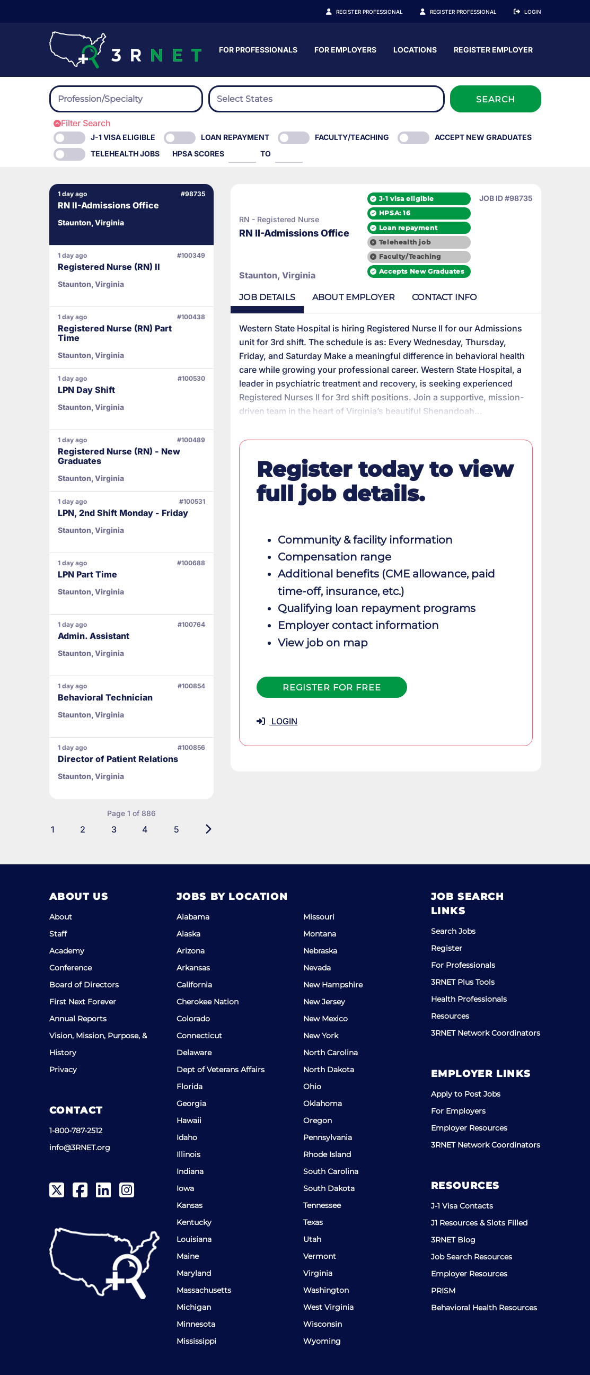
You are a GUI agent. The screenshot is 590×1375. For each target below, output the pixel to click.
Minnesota (196, 1324)
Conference (70, 968)
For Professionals (362, 49)
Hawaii (189, 1120)
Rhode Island (327, 1154)
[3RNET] (125, 50)
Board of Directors (84, 984)
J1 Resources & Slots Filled (479, 1223)
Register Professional (381, 11)
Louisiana (194, 1239)
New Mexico (325, 1018)
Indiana (190, 1171)
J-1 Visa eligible (123, 137)
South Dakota (329, 1188)
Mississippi (196, 1341)
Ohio (312, 1086)
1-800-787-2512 (75, 1130)
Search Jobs (453, 931)
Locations (519, 49)
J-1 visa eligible (406, 199)
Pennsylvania (327, 1137)
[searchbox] (116, 99)
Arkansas (193, 968)
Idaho (187, 1137)
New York (320, 1035)
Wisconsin (322, 1324)
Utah (312, 1239)
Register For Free (319, 687)
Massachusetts (204, 1290)
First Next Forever (82, 1001)
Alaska (188, 934)
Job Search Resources (471, 1257)
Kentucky (194, 1222)
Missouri (318, 917)
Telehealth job (404, 242)
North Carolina (330, 1052)
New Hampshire (333, 984)
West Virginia (328, 1307)
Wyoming (322, 1341)
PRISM (443, 1290)
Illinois (188, 1154)
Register (446, 948)
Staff (58, 934)
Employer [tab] (341, 297)
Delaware (194, 1052)
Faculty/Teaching (352, 137)
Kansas (189, 1205)
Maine (188, 1256)
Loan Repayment (235, 137)
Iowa (185, 1188)
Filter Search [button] (82, 123)
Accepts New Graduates (421, 271)
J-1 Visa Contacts (462, 1206)
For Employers (450, 49)
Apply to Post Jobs (465, 1094)
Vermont (319, 1256)
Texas (313, 1222)
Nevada (317, 968)
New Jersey (324, 1001)
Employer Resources (469, 1128)
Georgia (191, 1103)
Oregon (317, 1120)
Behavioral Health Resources (484, 1307)
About (60, 917)
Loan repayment (408, 228)
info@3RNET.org (79, 1147)
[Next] (196, 829)
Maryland (194, 1273)
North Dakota (328, 1069)
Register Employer (469, 11)
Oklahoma (322, 1103)
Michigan (194, 1307)
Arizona (191, 951)
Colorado (193, 1018)
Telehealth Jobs (125, 153)
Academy (66, 951)
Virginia (317, 1273)
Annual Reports (78, 1018)
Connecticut (199, 1035)
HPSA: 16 (395, 213)
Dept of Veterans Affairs (221, 1069)
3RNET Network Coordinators (485, 1033)
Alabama (193, 917)
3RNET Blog (453, 1240)
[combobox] (126, 98)
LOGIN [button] (264, 721)
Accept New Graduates (483, 137)
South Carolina (330, 1171)
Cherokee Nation (208, 1001)
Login (532, 11)
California (194, 984)
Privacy (63, 1069)
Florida (189, 1086)
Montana (319, 934)
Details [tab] (255, 297)
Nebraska (320, 951)
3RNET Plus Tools (463, 982)
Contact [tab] (432, 297)
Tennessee (322, 1205)
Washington (326, 1290)
